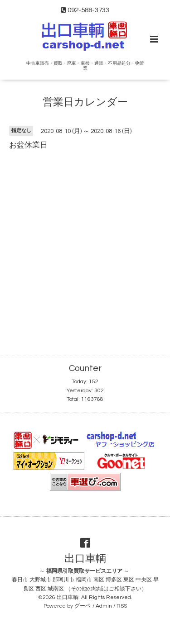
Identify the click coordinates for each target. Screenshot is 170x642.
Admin (104, 606)
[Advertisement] (85, 244)
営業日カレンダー (85, 102)
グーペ (82, 606)
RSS (122, 606)
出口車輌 (85, 558)
